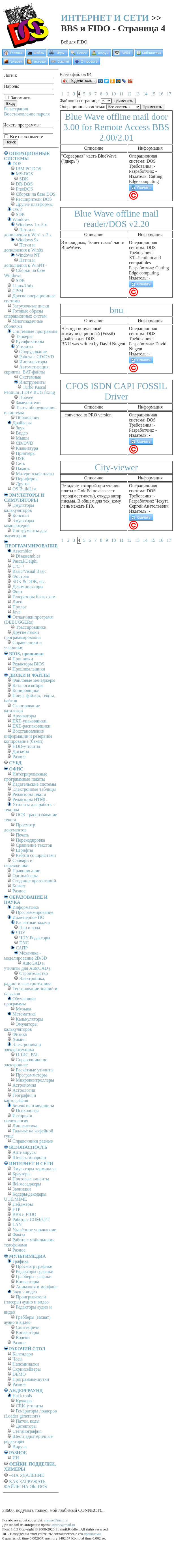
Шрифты (24, 850)
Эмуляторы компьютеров (19, 523)
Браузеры (21, 1173)
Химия (18, 1039)
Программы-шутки (30, 1379)
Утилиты (24, 346)
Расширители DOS (34, 199)
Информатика (25, 907)
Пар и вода (29, 927)
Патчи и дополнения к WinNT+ (26, 263)
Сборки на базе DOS (35, 194)
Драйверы (22, 422)
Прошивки (22, 658)
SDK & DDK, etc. (29, 581)
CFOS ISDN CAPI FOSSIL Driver (116, 391)
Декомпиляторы (27, 586)
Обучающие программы (20, 1001)
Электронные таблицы (34, 789)
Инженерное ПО (28, 917)
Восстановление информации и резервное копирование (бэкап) (28, 736)
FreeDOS (24, 189)
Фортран (20, 576)
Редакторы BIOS (28, 663)
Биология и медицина (33, 1105)
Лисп (17, 601)
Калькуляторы (29, 1019)
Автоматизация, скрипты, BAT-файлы (27, 369)
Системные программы (34, 331)
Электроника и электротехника (22, 1047)
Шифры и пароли (29, 1157)
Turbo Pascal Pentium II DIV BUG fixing (29, 390)
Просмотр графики (34, 1266)
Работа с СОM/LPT (31, 1219)
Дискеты (20, 751)
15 (153, 93)
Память (23, 468)
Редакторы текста (29, 794)
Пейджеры (22, 1204)
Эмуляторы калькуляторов (19, 508)
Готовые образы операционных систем (25, 313)
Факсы (18, 1234)
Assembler (22, 551)
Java (16, 612)
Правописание (26, 870)
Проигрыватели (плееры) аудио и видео (26, 1299)
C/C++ (18, 566)
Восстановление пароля (27, 114)
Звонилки (21, 1189)
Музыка (23, 1008)
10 (113, 93)
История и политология (18, 1118)
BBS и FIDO (24, 1214)
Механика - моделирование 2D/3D (25, 955)
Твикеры (24, 336)
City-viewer (116, 467)
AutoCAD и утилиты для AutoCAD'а (27, 966)
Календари (22, 1353)
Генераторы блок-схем (33, 596)
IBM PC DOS (28, 168)
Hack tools (22, 1395)
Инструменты (32, 382)
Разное (18, 756)
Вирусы (19, 1446)
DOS (17, 163)
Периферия (27, 478)
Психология (27, 1110)
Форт (17, 591)
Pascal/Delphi (25, 561)
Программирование (34, 912)
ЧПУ (20, 932)
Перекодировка (30, 840)
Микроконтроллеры (35, 1080)
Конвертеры (27, 1281)
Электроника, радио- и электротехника (27, 981)
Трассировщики (31, 627)
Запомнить (18, 97)
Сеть (20, 463)
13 (137, 93)
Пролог (19, 606)
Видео (22, 433)
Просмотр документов (19, 827)
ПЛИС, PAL (27, 1054)
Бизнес (19, 885)
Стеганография (27, 1431)
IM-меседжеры (26, 1184)
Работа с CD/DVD (36, 356)
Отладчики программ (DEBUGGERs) (28, 619)
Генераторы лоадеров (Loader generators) (30, 1413)
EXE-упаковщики (29, 721)
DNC (24, 942)
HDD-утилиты (26, 746)
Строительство (33, 973)
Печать (22, 835)
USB (20, 458)
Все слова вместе (23, 136)
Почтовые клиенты (30, 1178)
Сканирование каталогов (22, 708)
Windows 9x (27, 239)
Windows (21, 219)
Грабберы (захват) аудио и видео (27, 1320)
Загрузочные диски (30, 305)
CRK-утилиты (29, 1405)
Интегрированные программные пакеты (25, 776)
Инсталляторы (33, 361)
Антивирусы (24, 1152)
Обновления (27, 417)
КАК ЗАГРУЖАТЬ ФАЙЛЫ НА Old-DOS (25, 1484)
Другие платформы (34, 204)
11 (121, 93)
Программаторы (31, 1075)
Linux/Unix (23, 285)
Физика (19, 1034)
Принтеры (26, 453)
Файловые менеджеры (33, 680)
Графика (20, 1261)
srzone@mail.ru (56, 1520)
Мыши (22, 438)
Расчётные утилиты (34, 1069)
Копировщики (26, 690)
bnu (116, 310)
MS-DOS (24, 173)
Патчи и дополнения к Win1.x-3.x (28, 232)
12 (129, 93)
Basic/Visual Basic (29, 571)
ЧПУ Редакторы (34, 937)
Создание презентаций (34, 880)
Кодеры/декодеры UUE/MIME (25, 1197)
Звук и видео (24, 1291)
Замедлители (28, 402)
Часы (17, 1359)
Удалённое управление (34, 1229)
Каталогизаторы (27, 685)
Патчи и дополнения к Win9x (23, 247)
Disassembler (28, 556)
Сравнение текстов (34, 845)
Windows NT (28, 255)
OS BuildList (24, 488)
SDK (23, 178)
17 (169, 93)
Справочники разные (32, 1141)
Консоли (20, 515)
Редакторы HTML (29, 799)
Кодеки (23, 1337)
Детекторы (26, 1426)
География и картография (20, 1098)
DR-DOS (24, 184)
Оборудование (33, 351)
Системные (30, 377)
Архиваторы (24, 715)
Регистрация (16, 108)
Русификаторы (30, 341)
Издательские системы (34, 784)
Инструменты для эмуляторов (25, 533)
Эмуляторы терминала (33, 1168)
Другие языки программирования (22, 635)
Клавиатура (27, 448)
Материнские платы (35, 473)
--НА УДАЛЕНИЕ (26, 1475)
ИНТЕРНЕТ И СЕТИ (105, 18)
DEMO (19, 1374)
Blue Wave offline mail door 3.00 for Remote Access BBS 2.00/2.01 (116, 127)
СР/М (17, 290)
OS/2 (17, 209)
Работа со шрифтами (36, 855)
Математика (24, 1014)
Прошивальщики (28, 669)
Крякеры (24, 1400)
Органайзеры (25, 875)
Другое (22, 483)
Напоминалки (25, 1364)
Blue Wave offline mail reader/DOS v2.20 (116, 218)
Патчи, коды (27, 1421)
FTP (16, 1209)
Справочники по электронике (25, 1062)
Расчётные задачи (33, 922)
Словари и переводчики (18, 863)
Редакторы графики (34, 1271)
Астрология (23, 1090)
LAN (17, 1224)
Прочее (26, 397)
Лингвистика (24, 1125)
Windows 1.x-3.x (31, 224)
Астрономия (24, 1085)
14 (145, 93)
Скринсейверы (26, 1369)
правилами (92, 1534)
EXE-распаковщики (31, 726)
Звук (20, 427)
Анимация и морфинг (36, 1286)
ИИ (15, 1457)
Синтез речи (28, 1327)
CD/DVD (24, 443)
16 (161, 93)
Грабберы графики (33, 1276)
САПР (22, 947)
